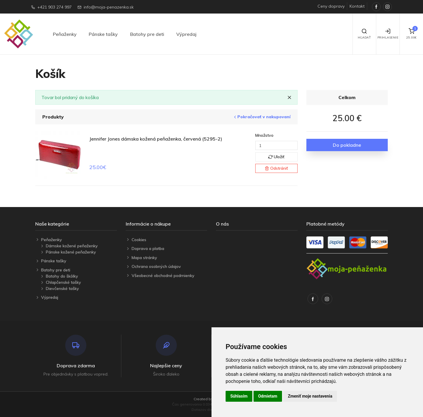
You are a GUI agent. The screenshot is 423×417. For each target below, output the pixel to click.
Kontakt (357, 6)
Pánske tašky (103, 34)
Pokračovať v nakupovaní (262, 116)
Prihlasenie (388, 33)
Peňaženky (65, 34)
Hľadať (364, 33)
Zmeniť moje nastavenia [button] (310, 396)
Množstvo (264, 135)
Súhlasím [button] (239, 396)
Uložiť (276, 156)
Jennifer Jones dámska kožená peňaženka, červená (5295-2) (155, 139)
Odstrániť (276, 168)
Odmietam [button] (267, 396)
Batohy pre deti (147, 34)
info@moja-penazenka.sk (109, 7)
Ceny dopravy (331, 6)
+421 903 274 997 (54, 7)
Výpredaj (186, 34)
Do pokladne (347, 145)
